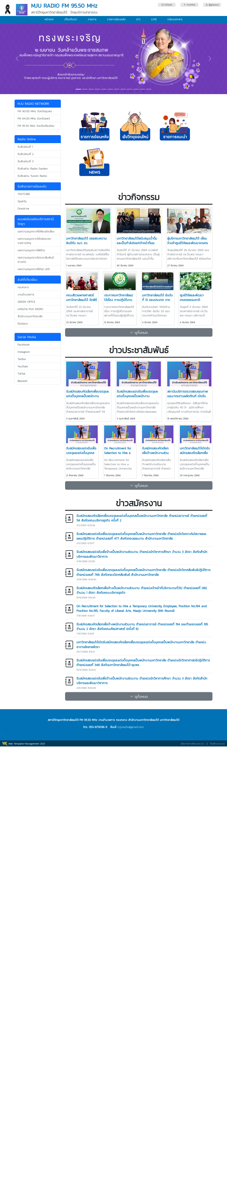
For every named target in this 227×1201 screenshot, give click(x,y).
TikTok (21, 373)
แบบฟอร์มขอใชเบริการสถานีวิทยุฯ (36, 221)
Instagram (24, 352)
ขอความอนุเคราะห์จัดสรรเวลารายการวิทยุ (34, 241)
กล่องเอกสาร (174, 19)
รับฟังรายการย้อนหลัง (32, 186)
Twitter (22, 359)
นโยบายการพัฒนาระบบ (192, 744)
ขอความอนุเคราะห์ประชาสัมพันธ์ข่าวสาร (36, 259)
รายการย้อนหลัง (116, 19)
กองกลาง (23, 287)
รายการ (92, 19)
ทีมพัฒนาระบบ (217, 744)
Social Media (27, 337)
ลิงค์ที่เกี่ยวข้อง (27, 279)
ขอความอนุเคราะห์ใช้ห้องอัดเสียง (36, 231)
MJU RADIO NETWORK (33, 103)
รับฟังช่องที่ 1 (25, 147)
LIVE (154, 19)
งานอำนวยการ (26, 294)
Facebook (24, 344)
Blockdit (22, 381)
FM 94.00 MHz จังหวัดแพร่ (34, 118)
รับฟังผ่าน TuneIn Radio (32, 176)
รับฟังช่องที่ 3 (26, 161)
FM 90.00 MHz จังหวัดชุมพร (35, 111)
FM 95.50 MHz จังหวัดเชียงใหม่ (36, 126)
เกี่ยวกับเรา (70, 19)
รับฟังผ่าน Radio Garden (33, 168)
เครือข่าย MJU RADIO (30, 309)
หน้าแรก (49, 19)
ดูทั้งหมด (139, 332)
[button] (17, 58)
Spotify (22, 201)
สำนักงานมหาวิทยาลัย (30, 316)
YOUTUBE (24, 194)
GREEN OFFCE (26, 302)
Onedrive (23, 208)
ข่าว (138, 19)
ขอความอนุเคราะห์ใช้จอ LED (34, 269)
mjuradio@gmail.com (130, 727)
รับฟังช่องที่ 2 (26, 154)
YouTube (23, 366)
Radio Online (27, 139)
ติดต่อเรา (23, 323)
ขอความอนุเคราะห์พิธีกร (31, 250)
